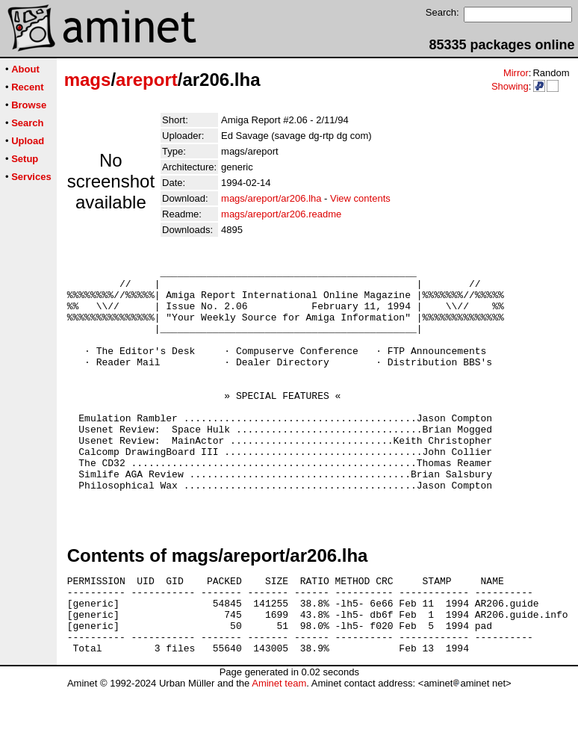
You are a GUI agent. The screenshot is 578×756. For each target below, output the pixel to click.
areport (147, 79)
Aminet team (279, 750)
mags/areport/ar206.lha (271, 198)
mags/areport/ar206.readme (281, 214)
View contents (360, 198)
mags (87, 79)
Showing (510, 86)
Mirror (516, 72)
